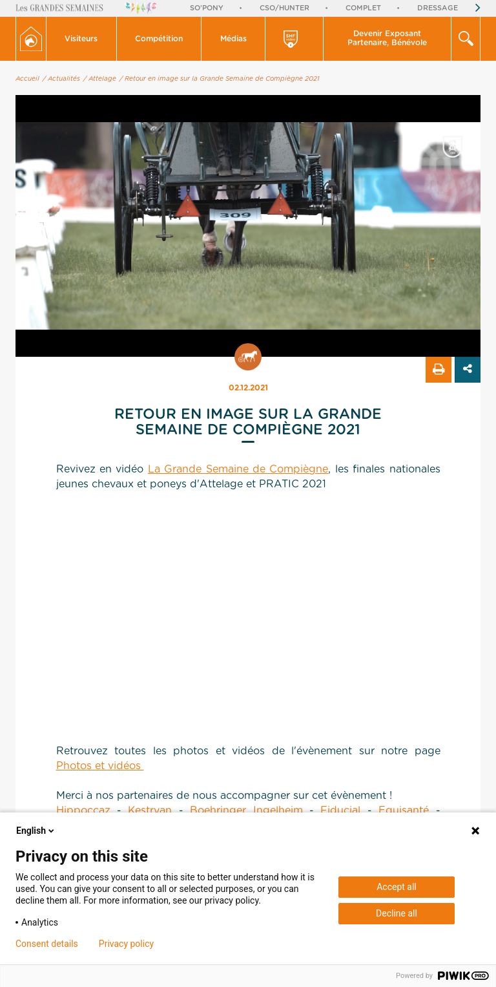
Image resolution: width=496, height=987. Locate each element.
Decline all (396, 913)
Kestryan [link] (150, 810)
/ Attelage (99, 79)
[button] (81, 39)
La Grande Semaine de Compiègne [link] (238, 469)
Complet (363, 8)
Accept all (397, 887)
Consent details (47, 944)
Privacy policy (126, 944)
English (36, 830)
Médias (233, 39)
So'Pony (206, 8)
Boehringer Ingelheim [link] (246, 810)
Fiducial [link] (340, 810)
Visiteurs (81, 39)
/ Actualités (61, 79)
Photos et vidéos (100, 766)
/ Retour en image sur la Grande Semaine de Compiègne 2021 (219, 79)
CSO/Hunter (284, 8)
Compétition (159, 39)
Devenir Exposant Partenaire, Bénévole (387, 38)
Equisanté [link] (403, 810)
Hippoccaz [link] (83, 810)
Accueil (27, 79)
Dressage (437, 8)
